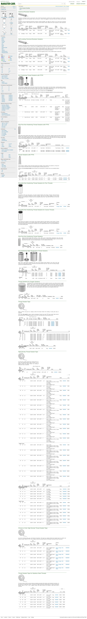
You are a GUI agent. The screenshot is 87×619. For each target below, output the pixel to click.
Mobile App (18, 617)
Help (29, 617)
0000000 (67, 148)
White (61, 206)
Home (2, 617)
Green (57, 547)
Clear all (14, 6)
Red (62, 547)
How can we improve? (59, 6)
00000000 (65, 178)
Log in (83, 1)
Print (64, 6)
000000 (64, 206)
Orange (58, 206)
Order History (80, 3)
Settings (32, 617)
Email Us (78, 1)
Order (72, 3)
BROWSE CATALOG (5, 1)
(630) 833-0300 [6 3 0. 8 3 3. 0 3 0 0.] (71, 1)
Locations (5, 617)
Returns (9, 617)
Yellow (57, 548)
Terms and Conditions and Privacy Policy (79, 617)
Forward (67, 6)
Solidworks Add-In (24, 617)
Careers (13, 617)
